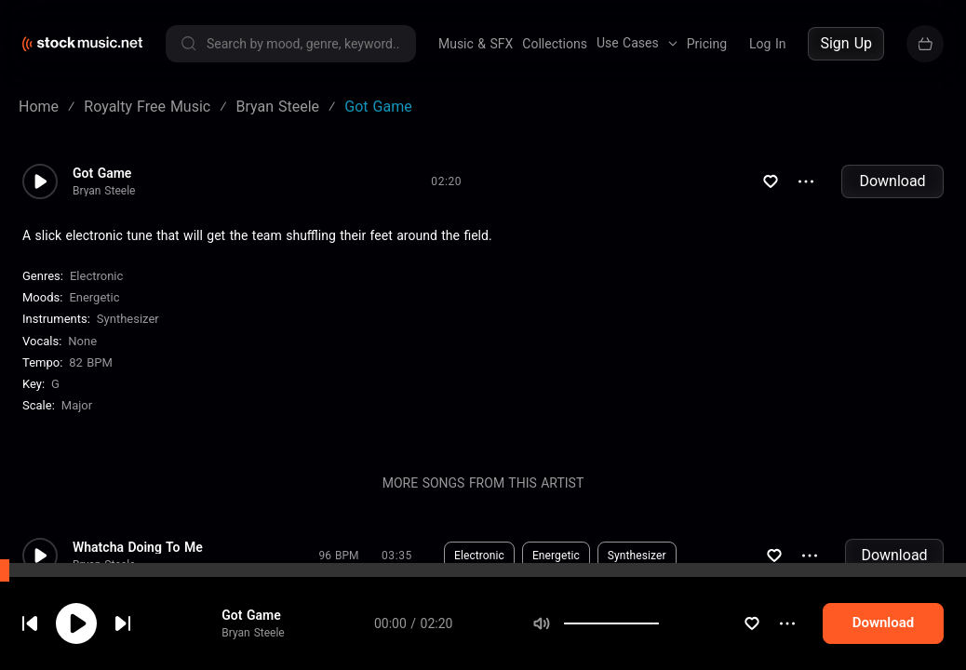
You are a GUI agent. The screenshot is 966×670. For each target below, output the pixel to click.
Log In (767, 43)
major (76, 405)
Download (892, 181)
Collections (554, 43)
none (82, 341)
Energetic (94, 297)
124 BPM (338, 626)
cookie (124, 620)
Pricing (707, 43)
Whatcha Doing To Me (138, 547)
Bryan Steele (104, 190)
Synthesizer (128, 319)
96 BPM (339, 555)
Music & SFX (475, 43)
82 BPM (91, 362)
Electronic (96, 276)
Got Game (102, 173)
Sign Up (846, 43)
